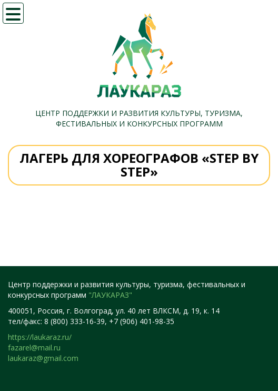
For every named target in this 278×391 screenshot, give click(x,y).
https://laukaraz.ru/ (40, 337)
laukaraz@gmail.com (43, 358)
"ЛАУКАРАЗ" (110, 295)
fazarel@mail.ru (34, 348)
